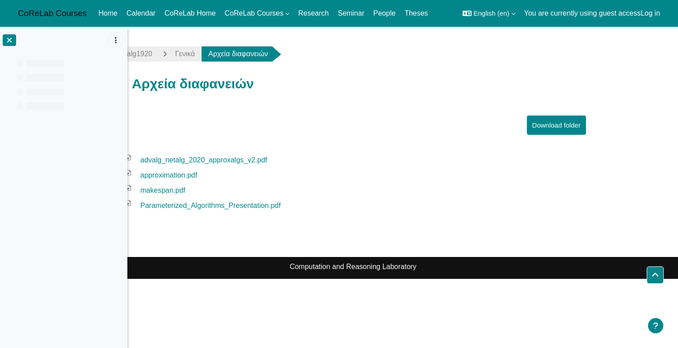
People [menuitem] (384, 13)
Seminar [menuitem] (351, 13)
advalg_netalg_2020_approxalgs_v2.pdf (253, 160)
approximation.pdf (218, 175)
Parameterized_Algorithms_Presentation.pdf (260, 205)
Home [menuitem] (108, 13)
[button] (488, 13)
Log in (650, 13)
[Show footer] (656, 326)
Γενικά (235, 54)
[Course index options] (116, 40)
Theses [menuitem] (416, 13)
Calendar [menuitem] (141, 13)
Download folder (606, 125)
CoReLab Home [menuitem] (190, 13)
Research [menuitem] (313, 13)
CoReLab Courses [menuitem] (254, 13)
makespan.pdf (212, 190)
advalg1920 (183, 54)
